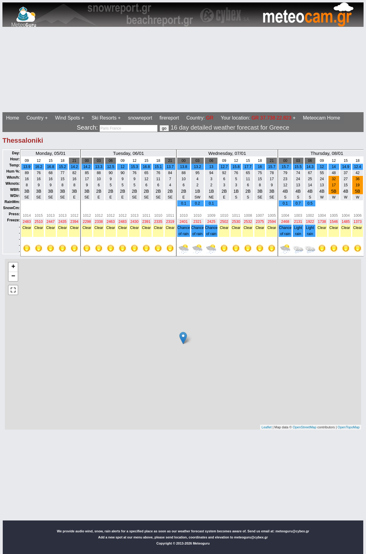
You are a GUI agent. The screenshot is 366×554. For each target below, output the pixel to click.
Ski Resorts (104, 117)
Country (35, 117)
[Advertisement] (183, 69)
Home (12, 117)
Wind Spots (67, 117)
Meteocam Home (321, 117)
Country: (200, 117)
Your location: (256, 117)
